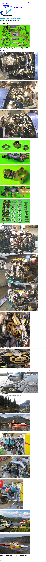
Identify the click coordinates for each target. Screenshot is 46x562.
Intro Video (2, 50)
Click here (1, 560)
